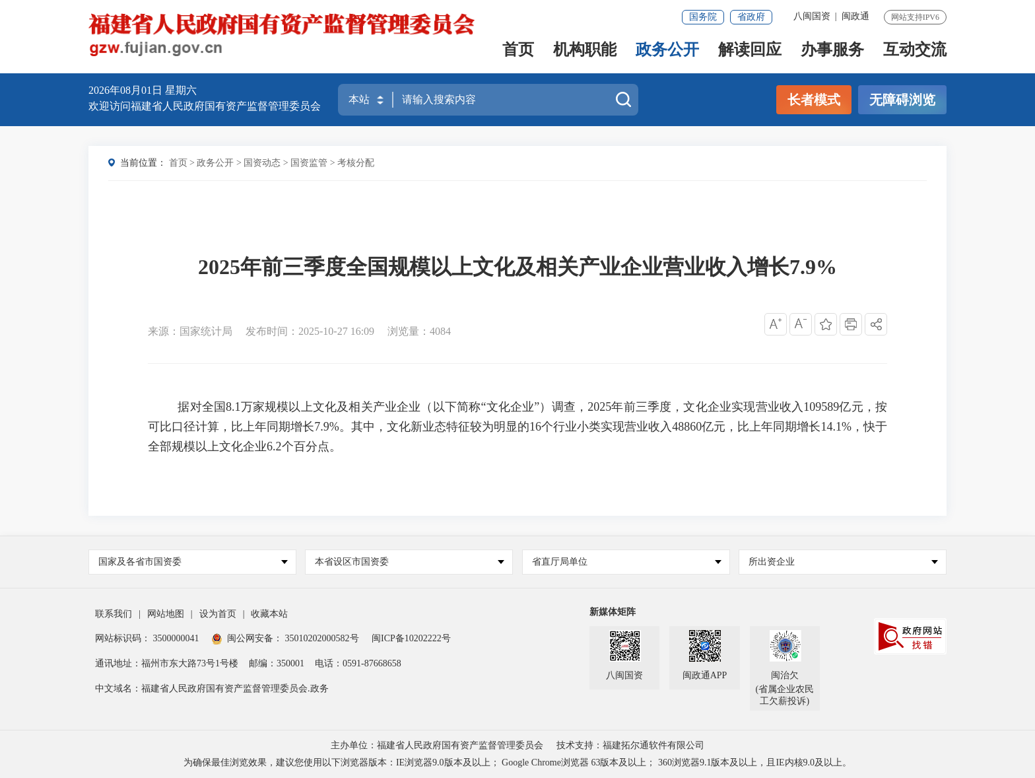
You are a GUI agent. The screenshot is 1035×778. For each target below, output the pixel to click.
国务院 (703, 17)
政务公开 (667, 50)
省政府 (751, 17)
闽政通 (855, 16)
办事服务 (832, 50)
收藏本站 (269, 614)
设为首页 (217, 614)
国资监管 (308, 163)
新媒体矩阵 (612, 612)
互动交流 (915, 50)
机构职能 (585, 50)
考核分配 (355, 163)
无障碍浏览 (902, 99)
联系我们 (113, 614)
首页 (518, 50)
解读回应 (750, 50)
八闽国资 (811, 16)
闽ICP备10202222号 (411, 638)
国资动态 (262, 163)
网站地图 (165, 614)
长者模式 (813, 99)
